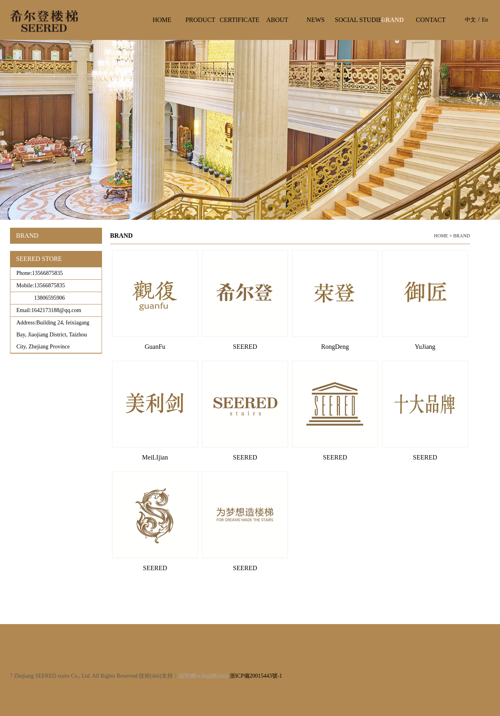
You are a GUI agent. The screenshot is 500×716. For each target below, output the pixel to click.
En (485, 20)
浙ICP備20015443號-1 (256, 676)
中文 (470, 20)
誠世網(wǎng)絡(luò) (203, 676)
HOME (441, 236)
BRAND (461, 236)
